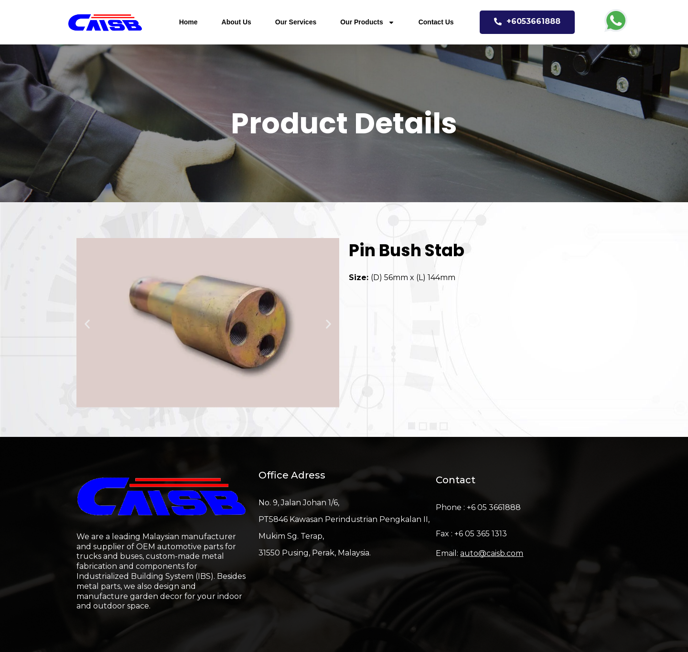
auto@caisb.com (491, 553)
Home (188, 22)
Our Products (367, 22)
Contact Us (436, 22)
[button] (87, 324)
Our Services (295, 22)
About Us (236, 22)
